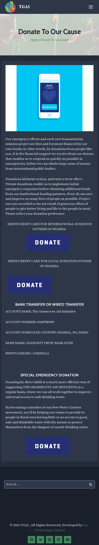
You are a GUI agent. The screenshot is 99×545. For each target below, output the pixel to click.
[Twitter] (40, 539)
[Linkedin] (58, 539)
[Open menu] (91, 6)
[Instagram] (49, 539)
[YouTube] (67, 539)
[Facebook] (31, 539)
